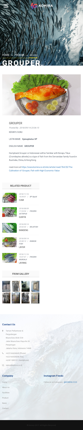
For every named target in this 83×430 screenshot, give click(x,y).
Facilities (5, 393)
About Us (5, 387)
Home (5, 54)
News (4, 403)
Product (5, 398)
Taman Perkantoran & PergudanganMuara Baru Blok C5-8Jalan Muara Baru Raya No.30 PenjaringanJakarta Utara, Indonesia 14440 (18, 339)
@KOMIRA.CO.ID (70, 382)
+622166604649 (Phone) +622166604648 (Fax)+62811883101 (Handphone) (17, 356)
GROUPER (15, 123)
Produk (19, 54)
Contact (5, 408)
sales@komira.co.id (14, 365)
